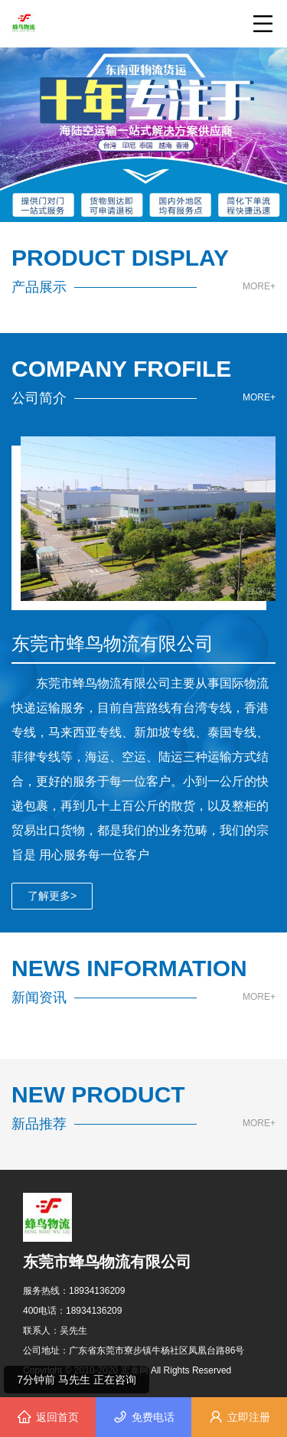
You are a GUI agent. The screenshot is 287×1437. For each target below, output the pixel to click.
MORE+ (259, 287)
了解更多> (52, 896)
